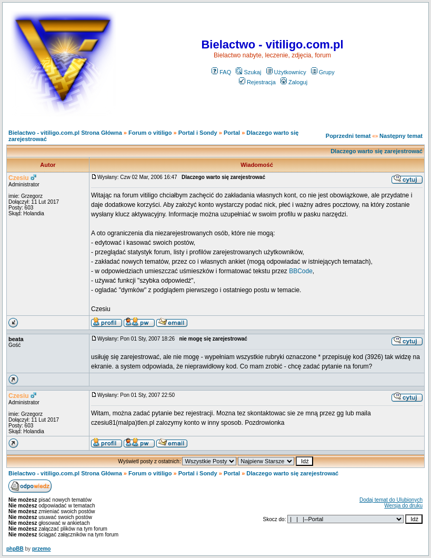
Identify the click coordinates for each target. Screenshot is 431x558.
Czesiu (18, 178)
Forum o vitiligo (150, 132)
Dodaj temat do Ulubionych (391, 500)
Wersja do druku (403, 506)
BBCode (301, 271)
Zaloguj (293, 82)
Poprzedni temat (348, 136)
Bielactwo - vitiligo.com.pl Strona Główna (65, 132)
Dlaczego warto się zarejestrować (376, 151)
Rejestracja (257, 82)
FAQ (221, 72)
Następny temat (401, 136)
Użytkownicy (286, 72)
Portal (232, 132)
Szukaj (248, 72)
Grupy (323, 72)
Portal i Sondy (197, 132)
